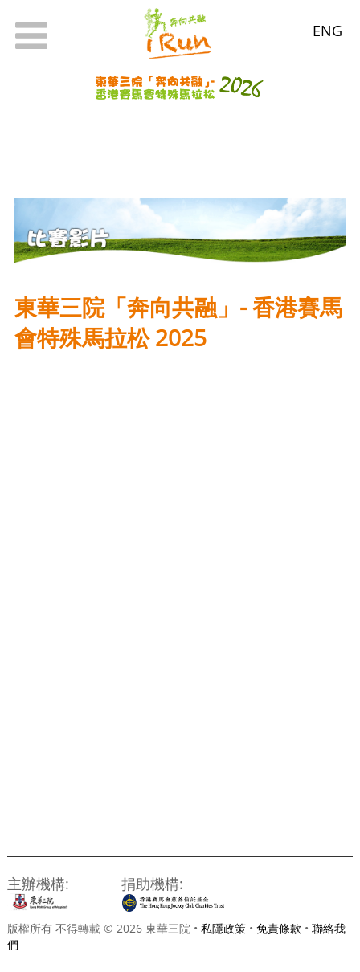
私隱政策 (223, 928)
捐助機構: (152, 883)
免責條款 (278, 928)
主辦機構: (38, 883)
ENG (327, 30)
